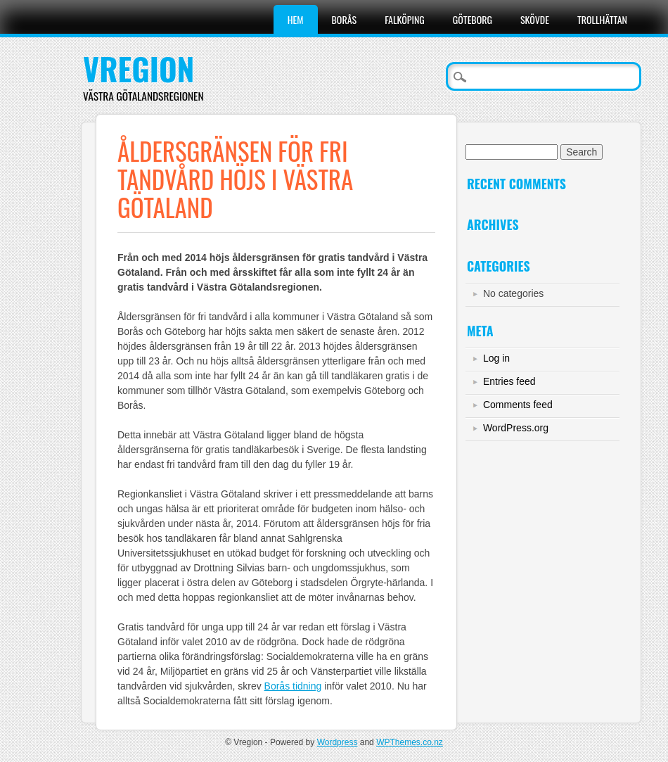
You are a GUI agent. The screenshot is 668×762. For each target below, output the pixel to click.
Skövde (534, 19)
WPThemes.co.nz (409, 742)
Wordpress (337, 742)
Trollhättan (602, 19)
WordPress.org (515, 427)
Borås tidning (293, 686)
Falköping (405, 19)
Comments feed (518, 404)
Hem (296, 19)
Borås (344, 19)
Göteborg (472, 19)
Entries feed (509, 381)
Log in (496, 358)
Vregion (139, 68)
